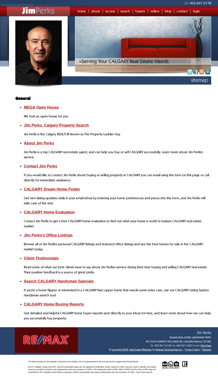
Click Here (206, 345)
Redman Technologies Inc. (169, 349)
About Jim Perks (39, 143)
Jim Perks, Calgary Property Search (56, 125)
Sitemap (206, 349)
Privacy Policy (192, 349)
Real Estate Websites (141, 349)
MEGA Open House (41, 107)
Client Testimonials (41, 258)
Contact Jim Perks (40, 166)
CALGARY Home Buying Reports (54, 304)
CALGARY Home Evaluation (49, 212)
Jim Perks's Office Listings (48, 235)
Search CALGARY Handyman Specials (59, 281)
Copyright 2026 (120, 349)
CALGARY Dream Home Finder (52, 189)
